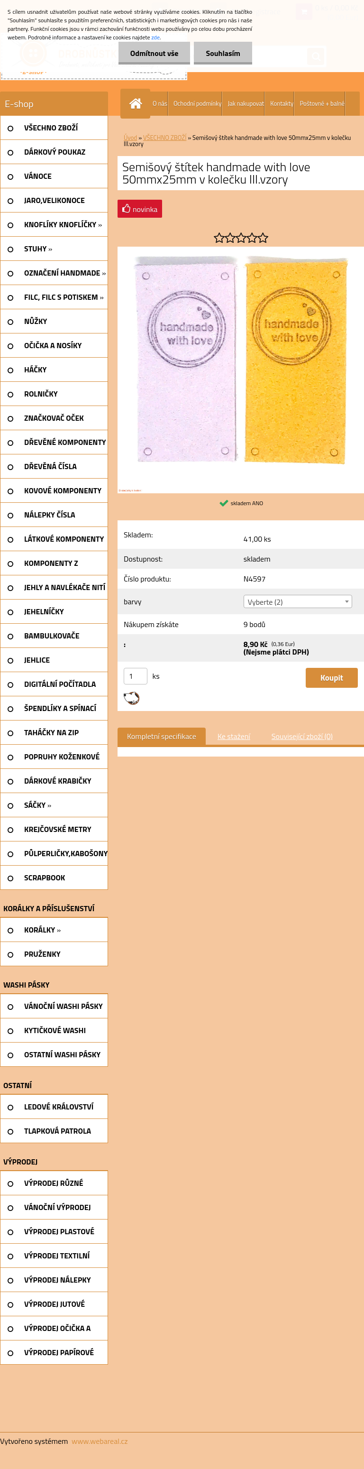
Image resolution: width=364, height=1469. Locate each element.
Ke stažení (234, 736)
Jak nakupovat (246, 103)
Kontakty (281, 103)
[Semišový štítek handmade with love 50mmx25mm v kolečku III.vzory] (241, 250)
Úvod (130, 137)
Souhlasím (223, 53)
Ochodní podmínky (197, 103)
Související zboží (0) (302, 736)
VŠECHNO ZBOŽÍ (164, 137)
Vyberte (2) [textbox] (265, 602)
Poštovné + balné (322, 103)
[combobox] (298, 601)
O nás (160, 103)
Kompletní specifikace (161, 736)
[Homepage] (137, 104)
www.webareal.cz (100, 1441)
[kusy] (135, 676)
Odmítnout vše (154, 53)
